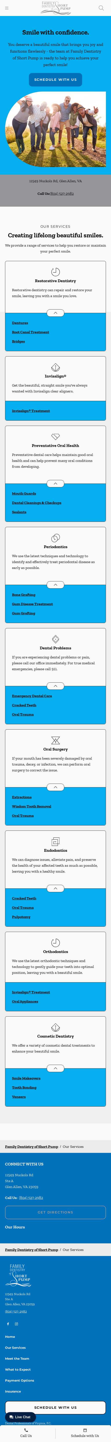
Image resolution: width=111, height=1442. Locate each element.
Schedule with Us (55, 80)
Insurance (13, 1391)
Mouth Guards (24, 493)
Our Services (15, 1348)
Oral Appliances (25, 1001)
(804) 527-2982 (62, 193)
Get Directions (55, 1212)
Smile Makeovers (26, 1078)
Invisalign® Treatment (31, 410)
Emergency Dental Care (32, 696)
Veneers (19, 1096)
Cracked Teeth (24, 705)
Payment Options (19, 1380)
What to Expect (18, 1370)
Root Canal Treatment (30, 332)
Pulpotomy (21, 916)
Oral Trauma (23, 714)
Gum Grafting (23, 613)
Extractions (22, 797)
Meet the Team (17, 1359)
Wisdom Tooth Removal (31, 806)
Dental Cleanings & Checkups (36, 502)
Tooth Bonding (24, 1087)
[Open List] (55, 313)
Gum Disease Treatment (32, 604)
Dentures (20, 322)
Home (10, 1337)
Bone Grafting (23, 594)
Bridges (18, 341)
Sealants (19, 512)
